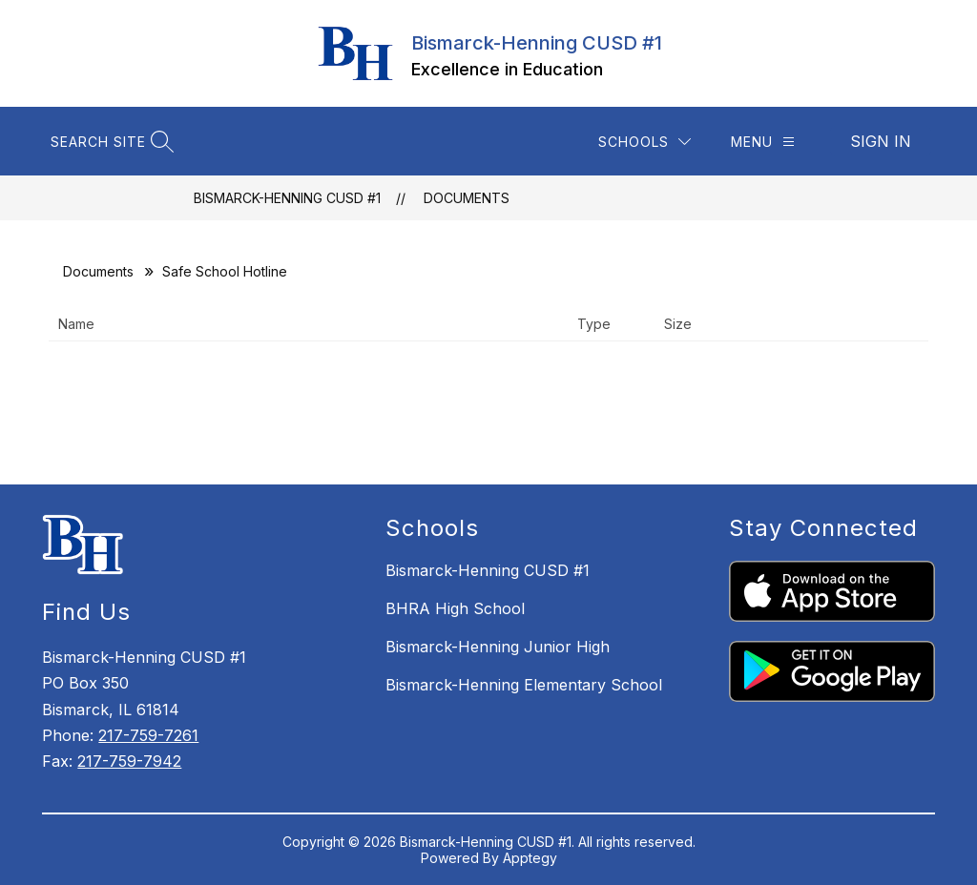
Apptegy (530, 858)
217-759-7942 (129, 761)
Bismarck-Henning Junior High (497, 646)
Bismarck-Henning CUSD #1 (287, 198)
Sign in (880, 141)
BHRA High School (455, 608)
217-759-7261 (148, 735)
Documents (466, 198)
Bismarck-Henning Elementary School (523, 684)
